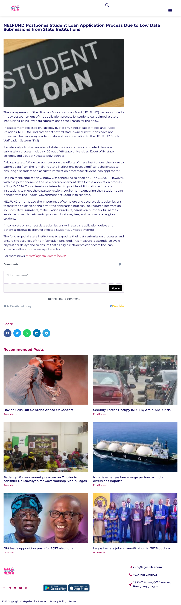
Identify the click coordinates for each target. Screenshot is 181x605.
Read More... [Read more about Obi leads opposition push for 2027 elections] (10, 552)
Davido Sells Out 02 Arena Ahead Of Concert (38, 410)
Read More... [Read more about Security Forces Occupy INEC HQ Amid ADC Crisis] (99, 414)
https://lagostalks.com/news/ (45, 256)
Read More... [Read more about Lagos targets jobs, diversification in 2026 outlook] (99, 552)
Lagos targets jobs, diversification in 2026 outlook (132, 548)
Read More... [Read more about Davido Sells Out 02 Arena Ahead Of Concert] (10, 414)
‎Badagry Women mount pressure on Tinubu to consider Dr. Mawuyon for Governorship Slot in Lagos (45, 479)
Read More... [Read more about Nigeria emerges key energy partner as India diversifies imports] (99, 485)
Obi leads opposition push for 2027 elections (38, 548)
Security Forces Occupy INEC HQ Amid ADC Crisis (132, 410)
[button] (107, 5)
